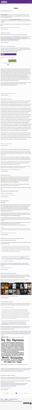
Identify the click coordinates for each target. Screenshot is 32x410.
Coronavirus (10, 166)
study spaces (13, 93)
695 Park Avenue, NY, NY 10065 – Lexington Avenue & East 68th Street (11, 401)
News (5, 4)
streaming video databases (14, 275)
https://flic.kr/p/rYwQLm (23, 378)
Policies (2, 399)
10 (21, 393)
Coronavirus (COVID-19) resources (11, 161)
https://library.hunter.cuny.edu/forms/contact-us (9, 85)
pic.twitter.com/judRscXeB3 (25, 258)
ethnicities (18, 27)
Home (1, 4)
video (13, 296)
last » (28, 393)
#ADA (20, 258)
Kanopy (2, 275)
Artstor (14, 40)
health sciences (19, 169)
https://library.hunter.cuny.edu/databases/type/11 (12, 215)
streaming (16, 296)
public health (14, 169)
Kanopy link (3, 281)
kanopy (12, 296)
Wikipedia (2, 326)
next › (25, 393)
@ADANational (22, 257)
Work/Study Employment (14, 399)
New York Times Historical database (9, 333)
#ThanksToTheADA (16, 258)
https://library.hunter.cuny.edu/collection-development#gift (20, 105)
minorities (15, 27)
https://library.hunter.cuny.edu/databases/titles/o (9, 190)
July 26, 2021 (11, 261)
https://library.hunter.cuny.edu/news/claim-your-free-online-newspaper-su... (13, 224)
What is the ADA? (6, 243)
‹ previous (7, 393)
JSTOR (12, 40)
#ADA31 (11, 258)
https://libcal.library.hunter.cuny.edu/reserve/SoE (9, 51)
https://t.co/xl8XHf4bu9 (6, 258)
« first (4, 393)
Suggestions (6, 399)
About (3, 4)
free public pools (18, 368)
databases (16, 40)
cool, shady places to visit (26, 332)
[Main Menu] (30, 2)
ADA (11, 267)
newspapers (12, 27)
